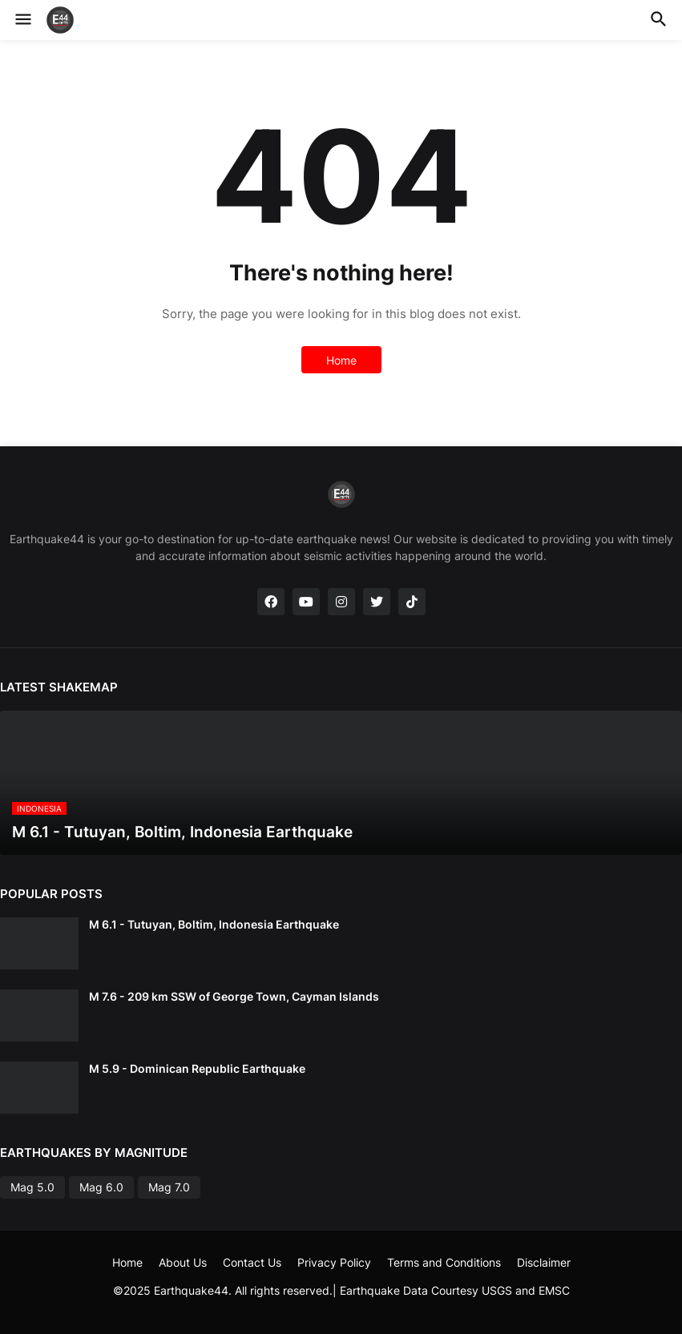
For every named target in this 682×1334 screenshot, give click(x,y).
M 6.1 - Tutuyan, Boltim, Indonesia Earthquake (214, 924)
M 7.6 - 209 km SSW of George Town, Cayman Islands (234, 996)
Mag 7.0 (169, 1187)
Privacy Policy (334, 1262)
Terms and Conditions (444, 1262)
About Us (183, 1262)
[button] (22, 20)
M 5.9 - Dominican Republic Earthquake (197, 1068)
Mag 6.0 (101, 1187)
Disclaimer (544, 1262)
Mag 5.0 (32, 1187)
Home (341, 360)
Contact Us (252, 1262)
